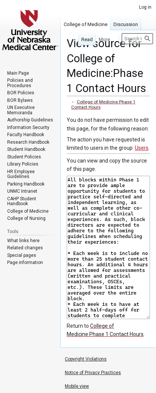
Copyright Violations (86, 359)
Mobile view (77, 386)
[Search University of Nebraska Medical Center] (137, 38)
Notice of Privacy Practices (93, 372)
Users (141, 148)
